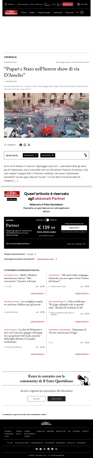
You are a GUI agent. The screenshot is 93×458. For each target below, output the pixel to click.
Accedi (36, 399)
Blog (32, 4)
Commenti (10, 145)
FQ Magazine (47, 4)
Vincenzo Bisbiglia (13, 347)
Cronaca (10, 57)
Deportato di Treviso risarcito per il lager (67, 331)
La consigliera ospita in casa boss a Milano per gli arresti (23, 303)
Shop (53, 4)
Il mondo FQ (60, 4)
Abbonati (67, 4)
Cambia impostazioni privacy (29, 433)
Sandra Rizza (10, 81)
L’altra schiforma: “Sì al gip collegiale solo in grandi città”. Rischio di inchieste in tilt (67, 304)
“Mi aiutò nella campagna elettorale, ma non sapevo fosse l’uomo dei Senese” (69, 278)
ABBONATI (74, 227)
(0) (42, 286)
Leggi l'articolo (38, 293)
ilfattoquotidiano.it (23, 4)
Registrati (57, 399)
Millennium (39, 4)
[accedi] (82, 4)
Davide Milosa (11, 312)
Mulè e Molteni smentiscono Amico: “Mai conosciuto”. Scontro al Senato (20, 278)
